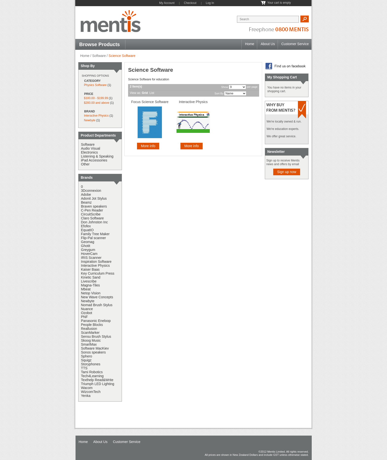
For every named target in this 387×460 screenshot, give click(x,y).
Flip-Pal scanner (93, 238)
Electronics (89, 152)
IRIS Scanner (91, 258)
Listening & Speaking (97, 156)
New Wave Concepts (97, 297)
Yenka (85, 396)
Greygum (88, 250)
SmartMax (89, 344)
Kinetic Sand (90, 277)
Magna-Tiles (90, 285)
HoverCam (89, 254)
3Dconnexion (91, 191)
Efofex (86, 226)
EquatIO (87, 230)
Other (85, 164)
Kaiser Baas (90, 269)
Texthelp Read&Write (97, 380)
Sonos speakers (93, 352)
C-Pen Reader (92, 210)
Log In (210, 3)
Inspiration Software (96, 262)
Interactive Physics (193, 102)
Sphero (86, 356)
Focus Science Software (150, 102)
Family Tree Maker (95, 234)
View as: (135, 93)
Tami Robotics (92, 372)
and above (96, 103)
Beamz (86, 202)
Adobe (86, 194)
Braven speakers (94, 206)
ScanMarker (90, 333)
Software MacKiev (95, 348)
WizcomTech (90, 392)
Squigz (86, 360)
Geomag (87, 242)
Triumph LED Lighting (97, 384)
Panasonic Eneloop (96, 321)
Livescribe (89, 281)
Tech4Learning (92, 376)
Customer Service (295, 44)
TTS (84, 368)
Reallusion (89, 329)
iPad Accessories (94, 160)
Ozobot (86, 313)
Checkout (190, 3)
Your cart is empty (279, 2)
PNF (84, 317)
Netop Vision (90, 293)
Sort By (218, 93)
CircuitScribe (90, 214)
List (152, 93)
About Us (268, 44)
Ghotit (85, 246)
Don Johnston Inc (94, 222)
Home (249, 44)
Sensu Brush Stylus (96, 336)
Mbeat (86, 289)
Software (99, 56)
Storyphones (90, 364)
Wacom (87, 388)
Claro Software (92, 218)
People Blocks (92, 325)
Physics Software (95, 85)
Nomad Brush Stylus (97, 305)
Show (224, 87)
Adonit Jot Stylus (94, 198)
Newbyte (90, 120)
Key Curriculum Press (97, 273)
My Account (166, 3)
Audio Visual (90, 148)
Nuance (87, 309)
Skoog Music (91, 340)
